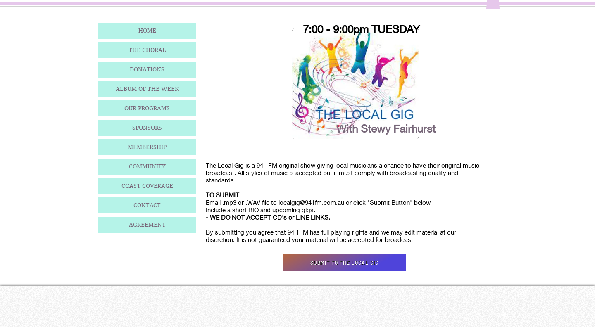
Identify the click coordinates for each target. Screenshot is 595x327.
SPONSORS (147, 127)
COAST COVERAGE (147, 186)
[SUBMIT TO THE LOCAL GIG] (344, 262)
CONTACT (147, 205)
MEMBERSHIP (147, 147)
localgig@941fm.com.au (311, 202)
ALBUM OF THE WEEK (147, 88)
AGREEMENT (147, 224)
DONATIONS (147, 69)
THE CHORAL (147, 50)
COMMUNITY (147, 166)
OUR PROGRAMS (147, 108)
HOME (147, 30)
